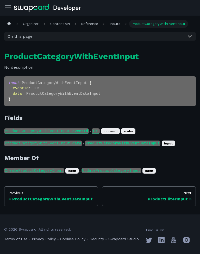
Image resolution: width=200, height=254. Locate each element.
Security (97, 239)
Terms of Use (15, 239)
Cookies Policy (72, 239)
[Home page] (9, 24)
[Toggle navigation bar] (8, 8)
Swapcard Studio (123, 239)
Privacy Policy (44, 239)
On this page (20, 36)
